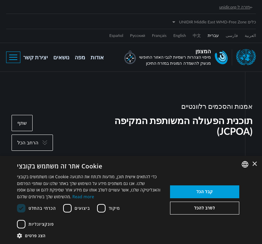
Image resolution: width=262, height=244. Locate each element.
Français (159, 35)
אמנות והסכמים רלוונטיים (216, 106)
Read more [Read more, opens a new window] (83, 197)
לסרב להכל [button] (204, 208)
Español (116, 35)
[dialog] (131, 200)
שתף (22, 123)
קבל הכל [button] (204, 192)
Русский (137, 35)
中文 (197, 35)
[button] (90, 235)
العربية (250, 35)
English (179, 35)
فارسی (232, 35)
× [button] (254, 164)
